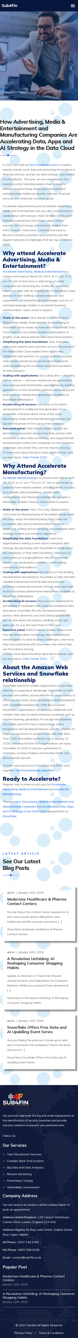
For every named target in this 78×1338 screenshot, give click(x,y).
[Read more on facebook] (20, 1134)
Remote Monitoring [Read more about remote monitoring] (19, 1173)
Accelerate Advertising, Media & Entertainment (33, 271)
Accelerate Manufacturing (19, 477)
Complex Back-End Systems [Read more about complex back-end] (25, 1160)
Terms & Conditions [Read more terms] (51, 1332)
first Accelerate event (44, 164)
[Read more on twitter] (26, 1134)
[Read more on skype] (36, 1134)
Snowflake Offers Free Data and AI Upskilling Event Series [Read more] (37, 1028)
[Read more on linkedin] (31, 1134)
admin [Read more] (11, 891)
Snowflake (9, 815)
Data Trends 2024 (35, 456)
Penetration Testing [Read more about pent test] (20, 1179)
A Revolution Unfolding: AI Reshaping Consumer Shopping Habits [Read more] (34, 962)
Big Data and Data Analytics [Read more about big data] (25, 1166)
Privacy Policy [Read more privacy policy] (23, 1332)
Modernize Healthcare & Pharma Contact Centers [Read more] (36, 900)
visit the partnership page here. (35, 769)
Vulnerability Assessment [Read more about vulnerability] (23, 1186)
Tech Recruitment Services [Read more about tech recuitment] (24, 1153)
